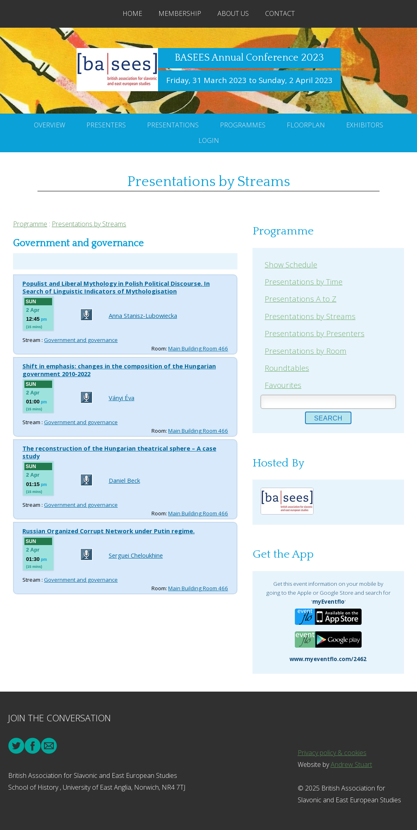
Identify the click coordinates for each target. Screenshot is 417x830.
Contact (280, 13)
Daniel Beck (124, 480)
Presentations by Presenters (314, 333)
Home (132, 13)
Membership (179, 13)
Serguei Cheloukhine (136, 555)
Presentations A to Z (300, 298)
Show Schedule (291, 264)
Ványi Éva (121, 398)
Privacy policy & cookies (332, 752)
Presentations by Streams (89, 223)
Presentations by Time (303, 281)
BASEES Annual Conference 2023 (249, 58)
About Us (233, 13)
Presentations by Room (306, 351)
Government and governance (81, 340)
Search (328, 418)
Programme (30, 223)
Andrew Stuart (351, 764)
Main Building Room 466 (198, 348)
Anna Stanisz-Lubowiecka (143, 315)
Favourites (283, 385)
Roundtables (287, 368)
